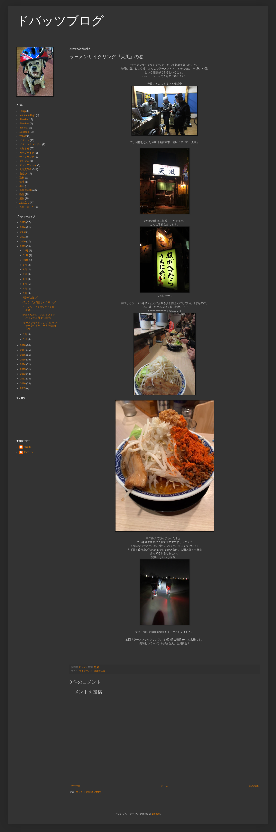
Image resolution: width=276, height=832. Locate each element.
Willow (23, 136)
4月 (25, 288)
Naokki (27, 446)
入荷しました (26, 206)
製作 (21, 198)
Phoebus (24, 123)
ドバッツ (28, 452)
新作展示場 (25, 190)
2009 (23, 388)
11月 (26, 255)
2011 (23, 378)
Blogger (156, 813)
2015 (23, 359)
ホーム (164, 786)
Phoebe (23, 119)
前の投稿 (254, 786)
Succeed (24, 131)
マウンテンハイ (28, 165)
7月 (25, 274)
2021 (23, 236)
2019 (23, 246)
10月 (26, 260)
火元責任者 (99, 670)
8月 (25, 269)
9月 (25, 264)
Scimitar (23, 127)
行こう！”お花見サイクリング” (39, 302)
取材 (21, 177)
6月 (25, 279)
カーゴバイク (26, 152)
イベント (24, 140)
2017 (23, 350)
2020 (23, 241)
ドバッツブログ (60, 21)
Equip (22, 111)
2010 (23, 383)
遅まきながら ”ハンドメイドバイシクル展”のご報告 (38, 316)
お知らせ (24, 148)
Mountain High (27, 115)
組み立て (24, 202)
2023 (23, 232)
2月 (25, 334)
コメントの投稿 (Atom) (88, 792)
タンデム (24, 160)
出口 (21, 186)
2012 (23, 374)
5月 (25, 283)
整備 (21, 194)
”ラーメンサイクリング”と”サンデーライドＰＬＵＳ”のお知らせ (39, 325)
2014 (23, 364)
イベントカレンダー (30, 144)
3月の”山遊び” (30, 297)
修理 (21, 181)
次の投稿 (75, 786)
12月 (26, 250)
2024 (23, 227)
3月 (25, 293)
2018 (23, 345)
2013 (23, 369)
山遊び (23, 173)
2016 (23, 355)
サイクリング (86, 670)
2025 (23, 222)
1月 (25, 339)
